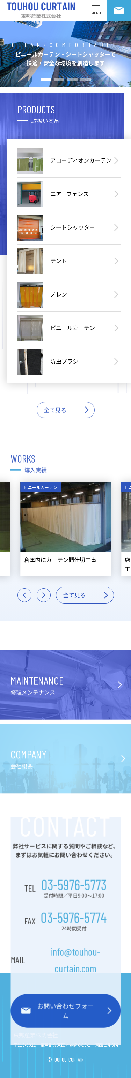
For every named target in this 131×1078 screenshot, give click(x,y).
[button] (46, 79)
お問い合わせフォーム (65, 1012)
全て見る (55, 411)
